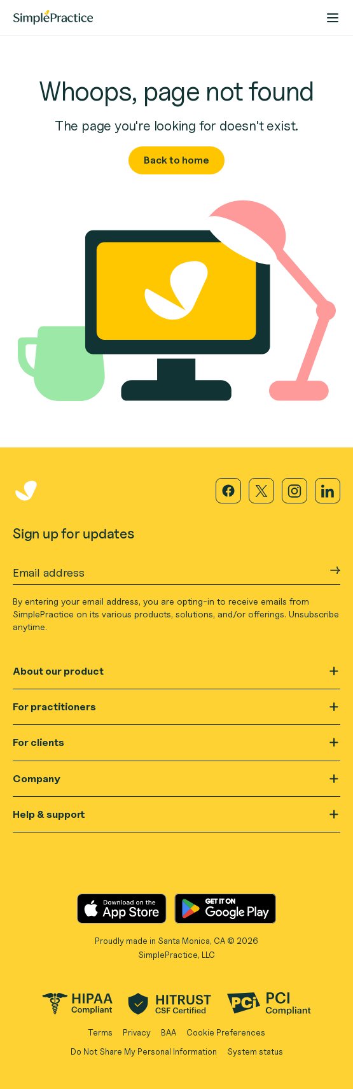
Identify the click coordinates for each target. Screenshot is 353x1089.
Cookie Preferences (225, 1032)
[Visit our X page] (261, 490)
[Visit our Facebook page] (228, 490)
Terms (100, 1032)
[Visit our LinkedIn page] (327, 490)
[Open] (334, 671)
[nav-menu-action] (332, 17)
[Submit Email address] (335, 570)
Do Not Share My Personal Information (144, 1051)
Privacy (137, 1032)
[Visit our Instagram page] (294, 490)
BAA (168, 1032)
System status (255, 1051)
